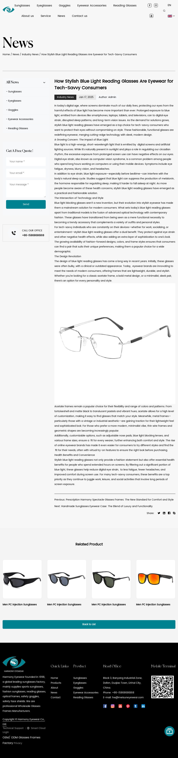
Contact (55, 697)
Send (26, 204)
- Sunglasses (14, 92)
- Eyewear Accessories (19, 119)
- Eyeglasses (13, 101)
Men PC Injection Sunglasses (20, 605)
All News (12, 82)
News (61, 16)
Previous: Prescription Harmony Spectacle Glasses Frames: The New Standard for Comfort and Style (114, 500)
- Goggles (12, 110)
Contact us (79, 16)
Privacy (18, 743)
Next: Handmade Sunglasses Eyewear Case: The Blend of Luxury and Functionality (103, 506)
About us (27, 16)
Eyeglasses (44, 5)
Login (6, 732)
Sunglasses (22, 5)
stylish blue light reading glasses (73, 125)
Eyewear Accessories (91, 5)
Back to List (89, 624)
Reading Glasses (124, 5)
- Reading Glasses (17, 128)
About (54, 688)
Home (6, 54)
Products (56, 683)
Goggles (64, 5)
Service (46, 16)
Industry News (30, 54)
